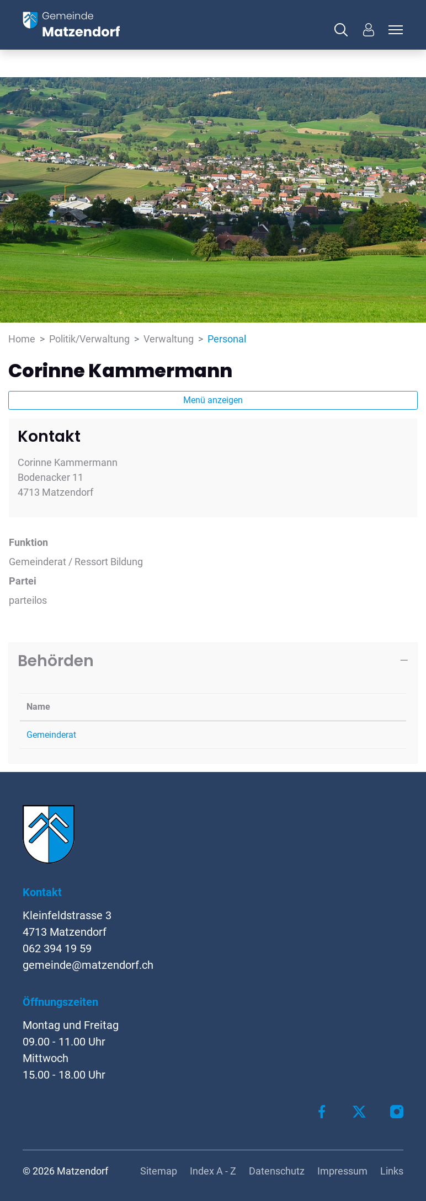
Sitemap (158, 1171)
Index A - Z (213, 1171)
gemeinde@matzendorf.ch (88, 965)
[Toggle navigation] (394, 30)
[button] (343, 30)
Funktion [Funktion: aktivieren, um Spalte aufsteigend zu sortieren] (227, 706)
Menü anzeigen (213, 400)
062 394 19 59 (57, 948)
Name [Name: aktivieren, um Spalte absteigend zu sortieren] (38, 706)
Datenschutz (277, 1171)
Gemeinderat (51, 735)
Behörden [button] (56, 661)
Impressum (342, 1171)
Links (391, 1171)
